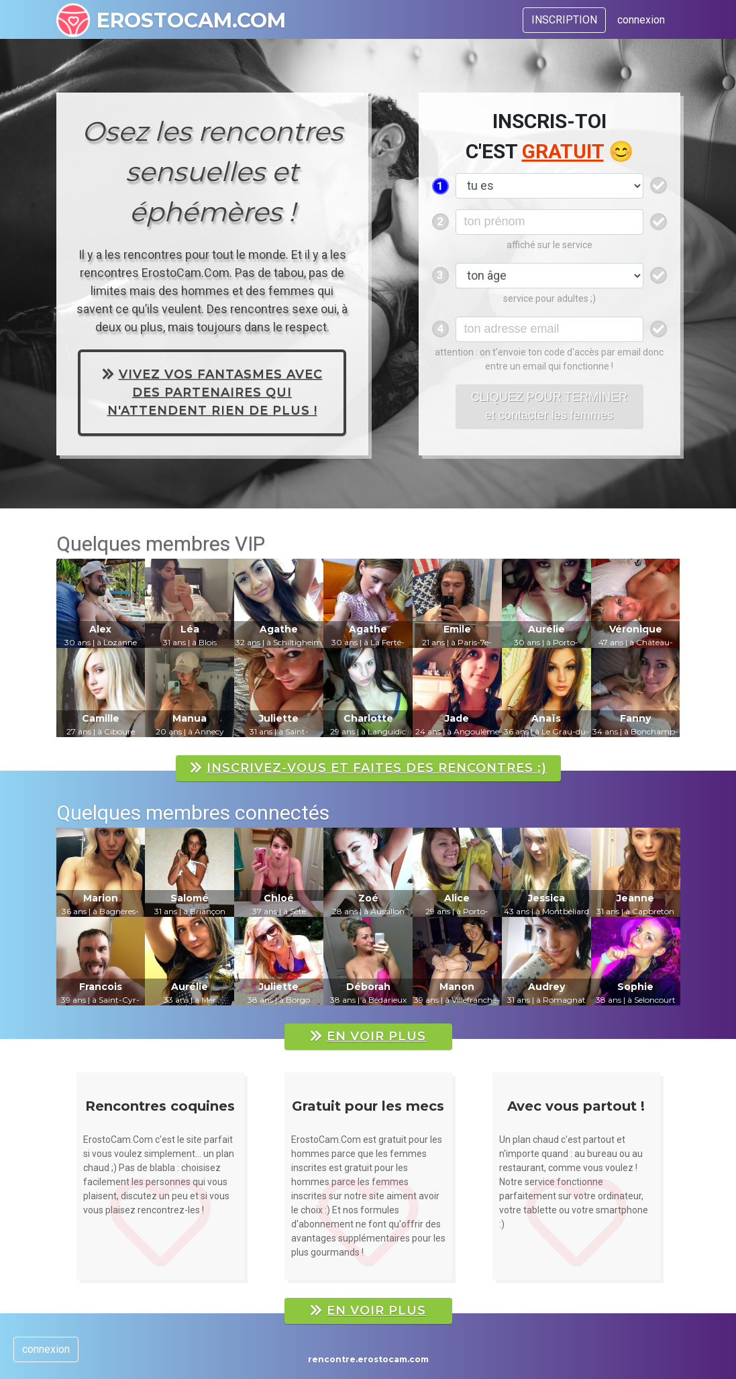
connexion (641, 19)
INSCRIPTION (564, 19)
